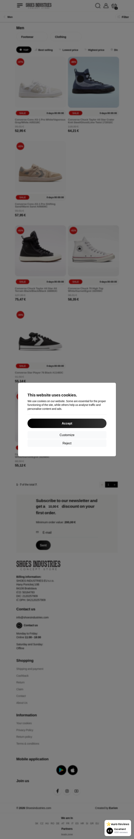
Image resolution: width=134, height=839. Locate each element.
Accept (67, 423)
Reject (66, 443)
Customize (67, 435)
